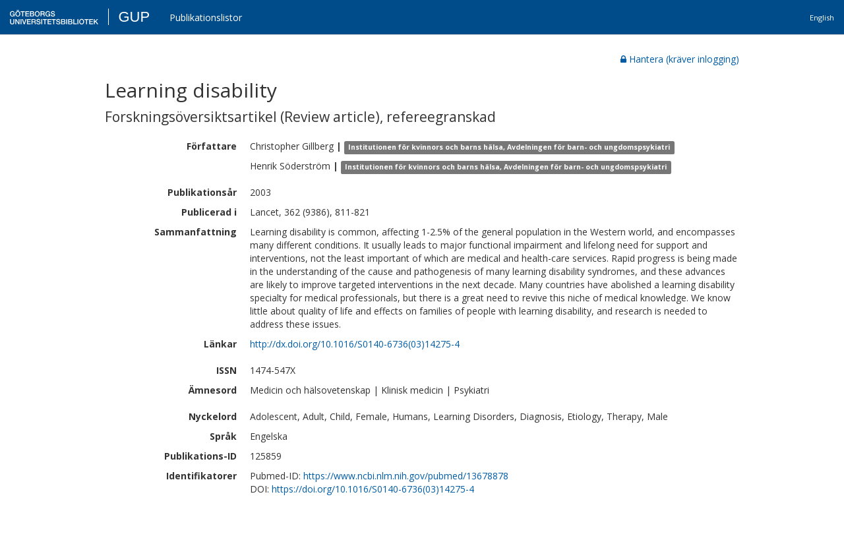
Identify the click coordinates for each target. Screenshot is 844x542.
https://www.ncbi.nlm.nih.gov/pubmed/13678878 (405, 475)
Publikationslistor (205, 17)
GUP (134, 17)
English (822, 17)
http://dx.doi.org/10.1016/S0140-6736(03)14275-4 (355, 344)
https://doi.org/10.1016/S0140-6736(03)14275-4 (373, 489)
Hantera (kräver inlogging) (679, 59)
